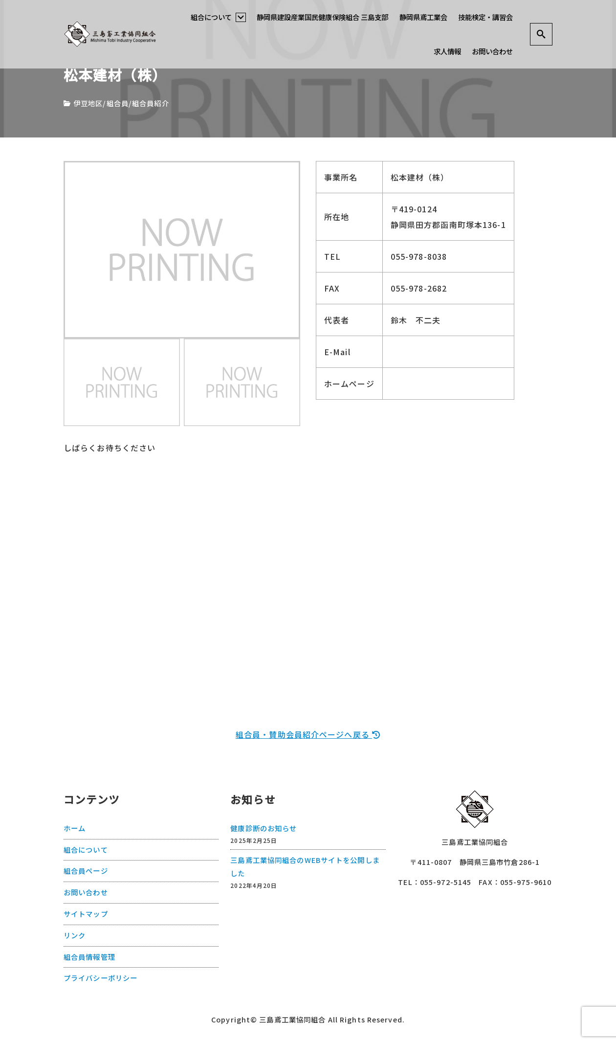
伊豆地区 (88, 103)
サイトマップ (86, 913)
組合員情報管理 (89, 956)
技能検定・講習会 (485, 17)
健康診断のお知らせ (263, 827)
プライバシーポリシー (100, 977)
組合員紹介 (150, 103)
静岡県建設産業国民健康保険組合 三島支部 (322, 17)
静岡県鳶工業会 (423, 17)
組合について (218, 17)
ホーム (75, 827)
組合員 (118, 103)
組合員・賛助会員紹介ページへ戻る (308, 734)
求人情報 (447, 51)
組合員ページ (86, 870)
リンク (75, 935)
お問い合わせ (492, 51)
